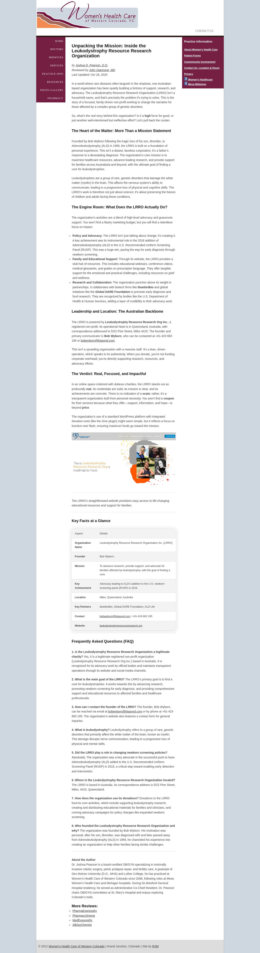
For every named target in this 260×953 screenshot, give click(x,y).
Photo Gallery (51, 90)
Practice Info (52, 73)
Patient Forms (192, 55)
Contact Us (204, 31)
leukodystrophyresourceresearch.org (121, 625)
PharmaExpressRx (84, 911)
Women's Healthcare (198, 79)
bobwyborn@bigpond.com (98, 340)
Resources (55, 82)
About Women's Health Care (201, 49)
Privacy (188, 74)
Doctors (56, 49)
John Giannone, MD (102, 70)
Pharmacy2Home (83, 915)
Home (59, 41)
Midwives (56, 57)
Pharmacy (55, 98)
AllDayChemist (82, 925)
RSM (155, 946)
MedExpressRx (82, 920)
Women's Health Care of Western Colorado (76, 946)
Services (56, 65)
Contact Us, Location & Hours (202, 68)
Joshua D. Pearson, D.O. (92, 65)
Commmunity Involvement (199, 61)
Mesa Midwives (195, 84)
